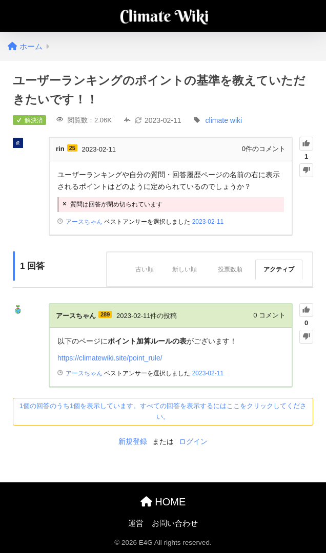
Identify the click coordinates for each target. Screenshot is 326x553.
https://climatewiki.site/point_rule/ (109, 358)
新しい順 (184, 269)
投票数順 (230, 269)
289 (105, 314)
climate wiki (224, 120)
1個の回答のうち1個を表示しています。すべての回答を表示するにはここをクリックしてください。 (163, 411)
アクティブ (278, 269)
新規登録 (132, 441)
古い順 (144, 269)
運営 (136, 523)
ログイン (193, 441)
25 (72, 148)
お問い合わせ (175, 523)
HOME (163, 501)
